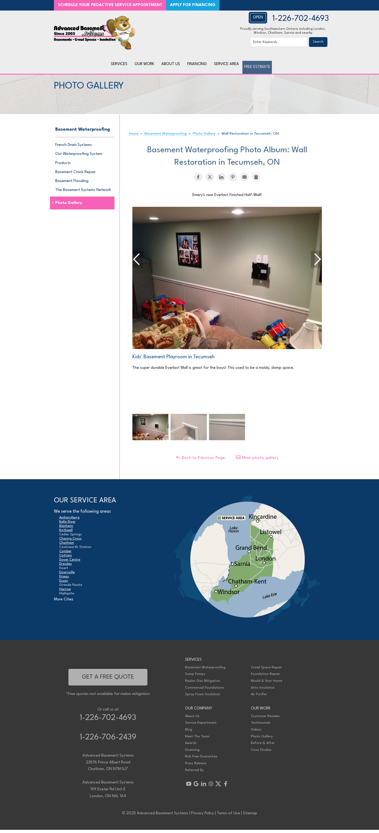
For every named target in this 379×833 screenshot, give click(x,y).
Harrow (65, 592)
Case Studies (261, 752)
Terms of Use (228, 816)
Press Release (195, 766)
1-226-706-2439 (108, 740)
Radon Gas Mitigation (202, 684)
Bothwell (66, 533)
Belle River (67, 525)
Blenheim (66, 529)
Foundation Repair (265, 677)
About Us (192, 719)
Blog (188, 732)
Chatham (66, 546)
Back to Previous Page (200, 460)
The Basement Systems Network (83, 193)
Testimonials (261, 726)
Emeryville (67, 575)
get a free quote (108, 680)
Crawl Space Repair (266, 670)
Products (63, 166)
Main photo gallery (257, 460)
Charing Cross (70, 541)
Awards (191, 746)
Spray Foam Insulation (202, 697)
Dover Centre (69, 563)
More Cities (63, 602)
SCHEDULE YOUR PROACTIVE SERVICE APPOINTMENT (110, 5)
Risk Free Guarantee (201, 759)
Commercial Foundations (204, 690)
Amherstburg (69, 520)
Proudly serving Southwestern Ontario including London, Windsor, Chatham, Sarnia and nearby (283, 31)
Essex (63, 584)
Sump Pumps (195, 677)
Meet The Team (197, 739)
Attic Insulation (263, 690)
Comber (65, 554)
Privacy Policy (202, 816)
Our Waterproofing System (78, 157)
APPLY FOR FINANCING (193, 5)
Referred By (194, 773)
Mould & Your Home (266, 684)
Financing (192, 752)
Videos (256, 732)
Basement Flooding (71, 184)
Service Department (201, 726)
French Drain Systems (73, 148)
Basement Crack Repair (75, 175)
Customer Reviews (265, 719)
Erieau (64, 579)
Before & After (263, 746)
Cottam (65, 558)
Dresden (65, 567)
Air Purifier (259, 697)
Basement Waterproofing (82, 132)
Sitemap (250, 816)
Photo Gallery (68, 206)
